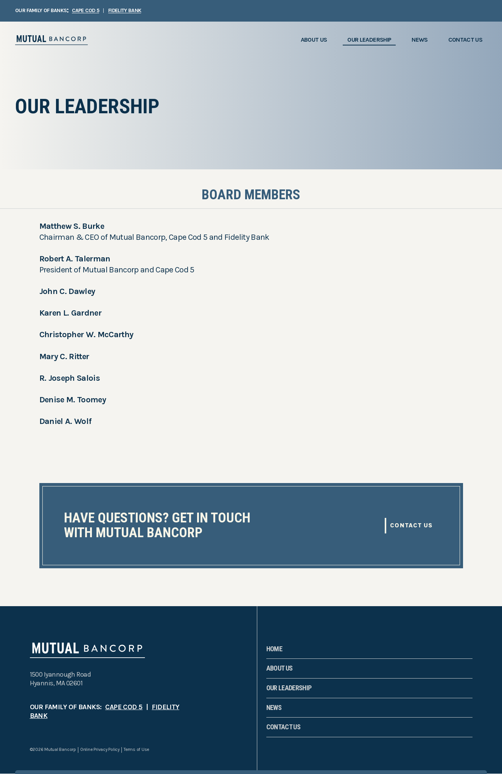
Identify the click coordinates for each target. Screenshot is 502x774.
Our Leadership (289, 688)
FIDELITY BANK (124, 10)
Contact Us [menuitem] (465, 39)
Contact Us (411, 525)
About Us (279, 668)
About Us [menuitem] (314, 39)
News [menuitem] (419, 39)
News (273, 707)
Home (274, 649)
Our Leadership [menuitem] (369, 39)
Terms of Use (136, 749)
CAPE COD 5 (85, 10)
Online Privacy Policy (100, 749)
